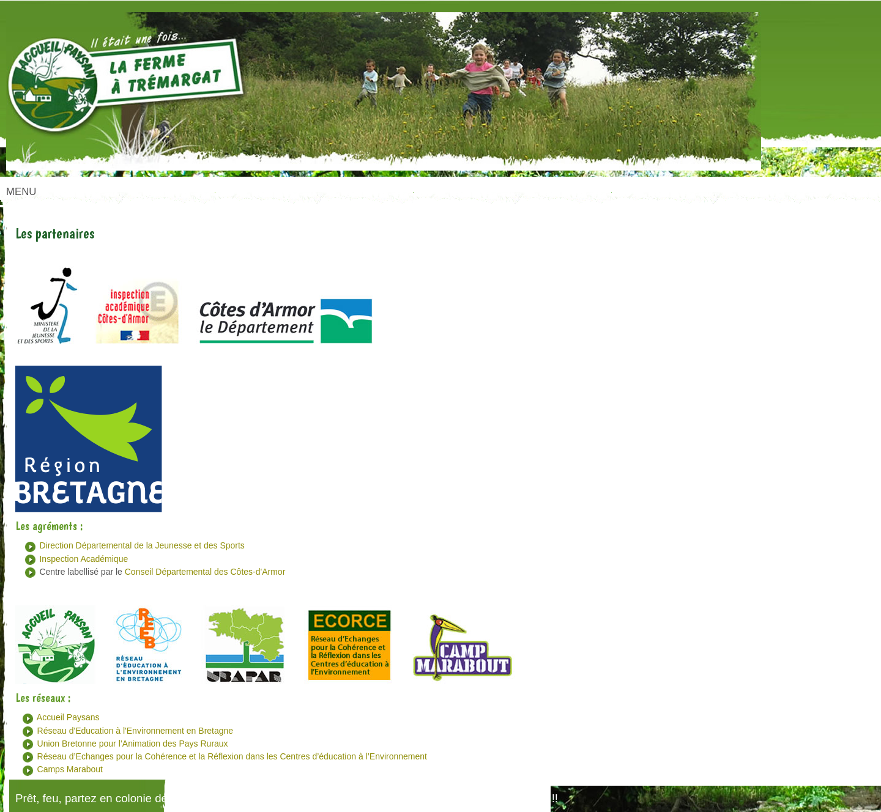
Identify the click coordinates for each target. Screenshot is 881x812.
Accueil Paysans (68, 717)
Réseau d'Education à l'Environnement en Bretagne (135, 731)
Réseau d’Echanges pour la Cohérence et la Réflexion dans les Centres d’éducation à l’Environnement (232, 756)
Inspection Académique (83, 559)
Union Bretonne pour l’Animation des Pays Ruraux (132, 743)
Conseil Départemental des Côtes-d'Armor (205, 572)
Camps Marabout (70, 769)
